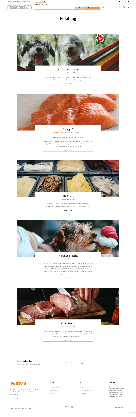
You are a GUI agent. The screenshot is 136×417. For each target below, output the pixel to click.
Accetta (79, 7)
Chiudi (84, 7)
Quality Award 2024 (68, 69)
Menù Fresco (68, 323)
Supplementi (53, 393)
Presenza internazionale (86, 390)
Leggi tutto (68, 83)
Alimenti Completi (55, 387)
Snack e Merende (55, 390)
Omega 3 (68, 129)
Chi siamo (82, 387)
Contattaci (82, 393)
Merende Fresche (68, 255)
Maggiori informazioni (93, 7)
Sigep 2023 (68, 195)
